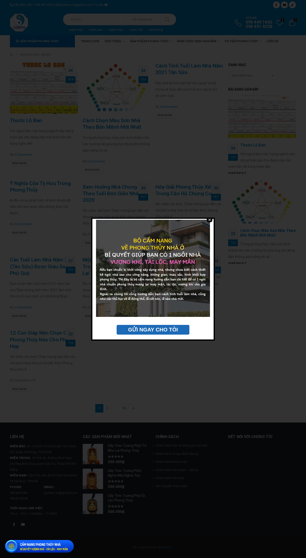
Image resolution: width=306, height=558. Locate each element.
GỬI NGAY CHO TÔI (153, 330)
